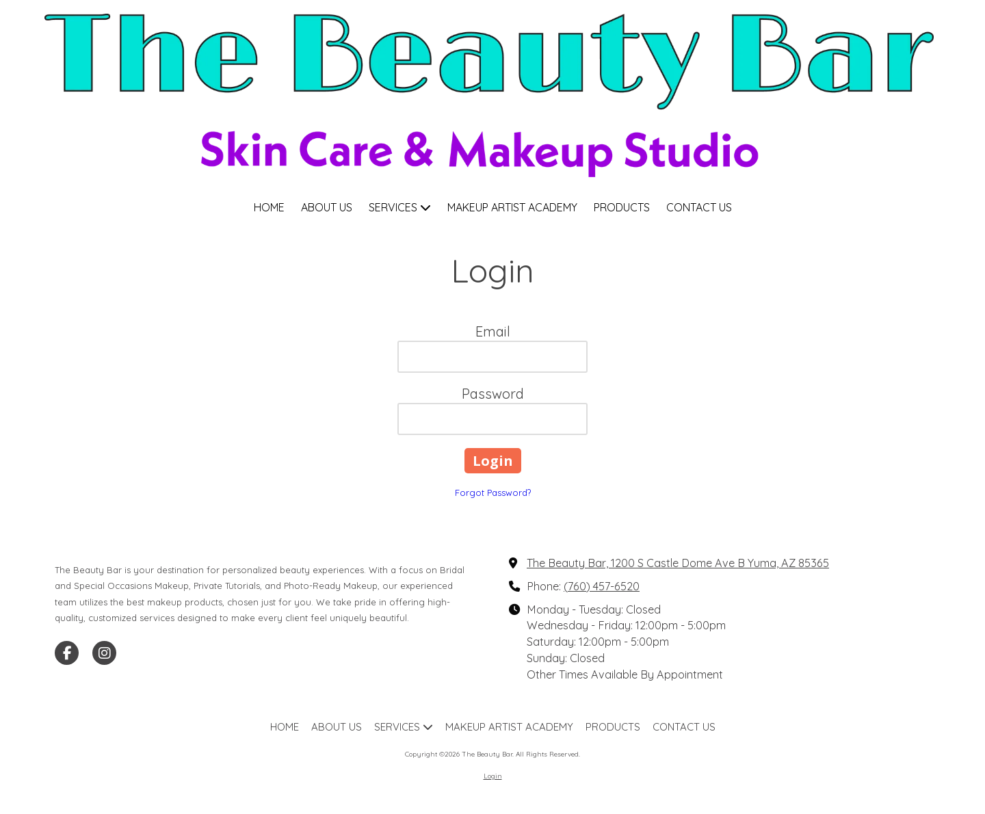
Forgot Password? (493, 492)
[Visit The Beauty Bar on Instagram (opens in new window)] (104, 653)
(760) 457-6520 (602, 586)
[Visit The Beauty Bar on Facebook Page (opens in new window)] (67, 653)
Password (493, 393)
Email (492, 331)
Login (493, 776)
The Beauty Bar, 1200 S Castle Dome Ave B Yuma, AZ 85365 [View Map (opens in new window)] (678, 563)
